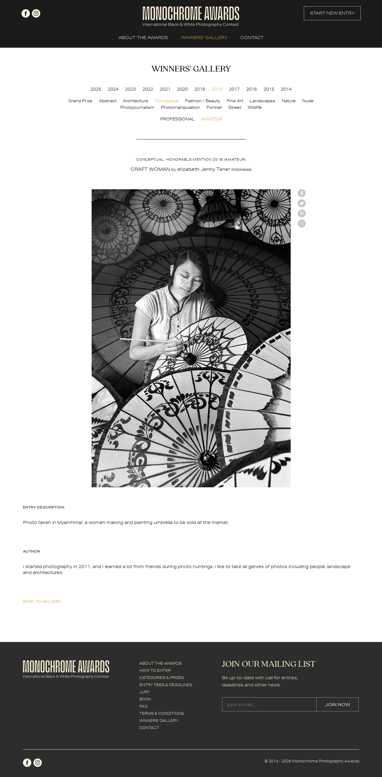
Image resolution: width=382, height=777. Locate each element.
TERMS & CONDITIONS (161, 713)
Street (234, 107)
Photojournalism (137, 107)
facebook (25, 13)
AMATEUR (211, 119)
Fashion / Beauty (202, 100)
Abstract (107, 100)
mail (302, 223)
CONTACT (252, 37)
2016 (251, 89)
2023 (130, 89)
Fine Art (235, 100)
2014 (286, 89)
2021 (165, 89)
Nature (289, 100)
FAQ (143, 706)
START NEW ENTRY (332, 13)
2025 (95, 89)
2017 (234, 89)
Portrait (214, 107)
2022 (147, 89)
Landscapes (262, 100)
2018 (217, 89)
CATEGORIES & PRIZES (161, 677)
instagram (36, 13)
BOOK (145, 699)
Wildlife (255, 107)
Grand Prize (80, 100)
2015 (269, 89)
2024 (113, 89)
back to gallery (42, 601)
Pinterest (302, 213)
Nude (308, 100)
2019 (199, 89)
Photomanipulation (180, 107)
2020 (182, 89)
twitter (302, 203)
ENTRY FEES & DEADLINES (165, 684)
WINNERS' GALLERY (204, 37)
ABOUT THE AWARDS (143, 37)
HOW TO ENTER (155, 670)
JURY (144, 691)
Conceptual (167, 100)
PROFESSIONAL (177, 119)
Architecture (135, 100)
